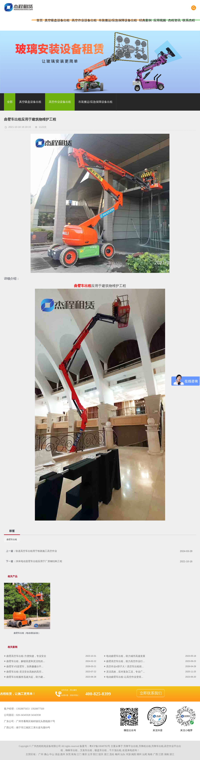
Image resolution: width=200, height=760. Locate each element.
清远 (57, 754)
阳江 (95, 754)
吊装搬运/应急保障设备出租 (118, 20)
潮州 (139, 754)
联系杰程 (188, 20)
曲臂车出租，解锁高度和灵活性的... (25, 661)
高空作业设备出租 (84, 20)
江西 (161, 754)
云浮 (90, 754)
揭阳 (133, 754)
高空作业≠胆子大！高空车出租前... (125, 666)
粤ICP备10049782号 (99, 746)
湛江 (106, 754)
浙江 (171, 754)
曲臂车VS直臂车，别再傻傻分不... (24, 666)
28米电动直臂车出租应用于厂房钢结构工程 (39, 561)
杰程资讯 (174, 20)
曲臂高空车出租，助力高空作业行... (125, 661)
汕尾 (144, 754)
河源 (128, 754)
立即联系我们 (151, 693)
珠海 (73, 754)
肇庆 (84, 754)
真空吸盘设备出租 (57, 20)
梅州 (117, 754)
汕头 (122, 754)
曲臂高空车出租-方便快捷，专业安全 (26, 656)
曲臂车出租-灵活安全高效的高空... (24, 671)
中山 (51, 754)
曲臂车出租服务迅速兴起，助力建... (25, 676)
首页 (39, 20)
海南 (150, 754)
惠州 (62, 754)
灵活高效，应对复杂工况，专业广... (125, 671)
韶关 (100, 754)
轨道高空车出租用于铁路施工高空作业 (36, 551)
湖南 (166, 754)
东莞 (68, 754)
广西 (155, 754)
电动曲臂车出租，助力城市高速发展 (125, 656)
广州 (40, 754)
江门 (79, 754)
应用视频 (159, 20)
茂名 (111, 754)
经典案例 (145, 20)
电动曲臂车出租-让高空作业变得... (124, 676)
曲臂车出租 (12, 539)
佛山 (46, 754)
